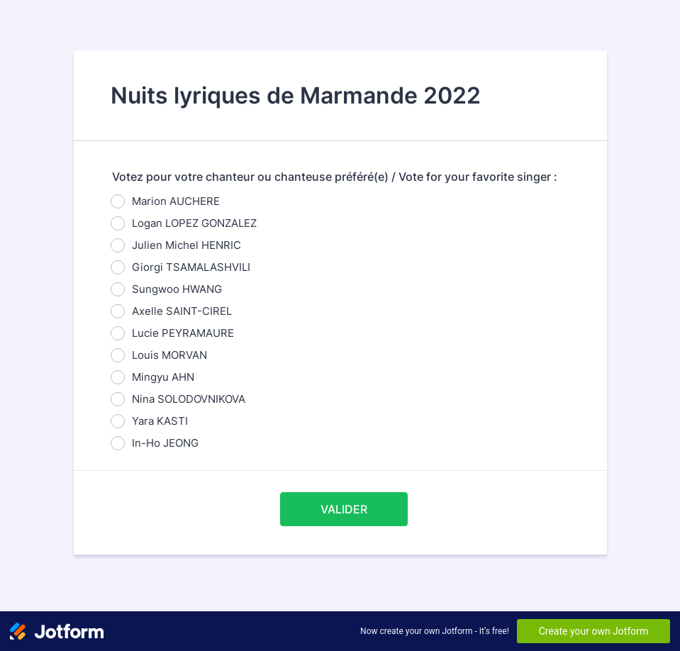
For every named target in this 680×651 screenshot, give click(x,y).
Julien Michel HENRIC (186, 245)
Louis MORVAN (169, 355)
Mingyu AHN (163, 377)
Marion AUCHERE (176, 201)
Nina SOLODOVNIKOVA (188, 399)
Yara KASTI (160, 421)
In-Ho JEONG (165, 443)
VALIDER (344, 509)
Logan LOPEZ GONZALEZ (194, 223)
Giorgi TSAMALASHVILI (191, 267)
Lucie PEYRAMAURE (183, 333)
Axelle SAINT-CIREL (182, 311)
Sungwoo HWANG (177, 289)
